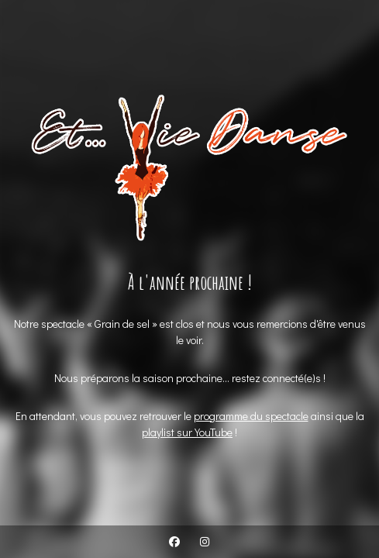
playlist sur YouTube (187, 432)
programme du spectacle (251, 415)
